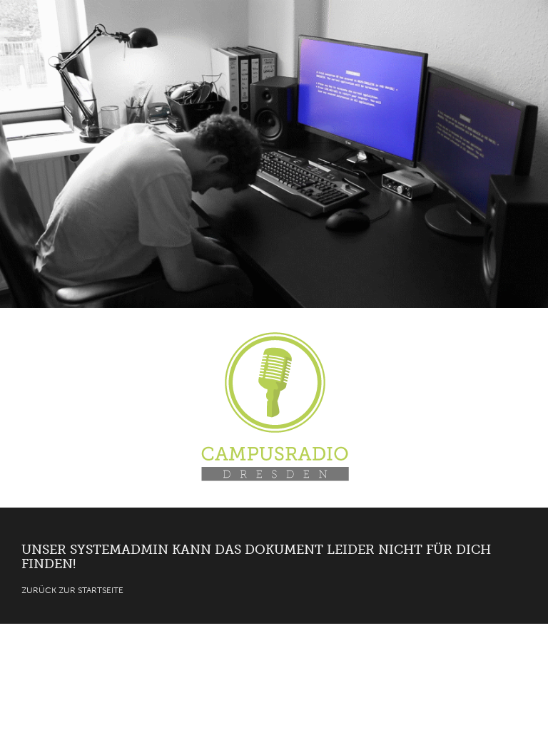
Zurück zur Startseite (72, 590)
